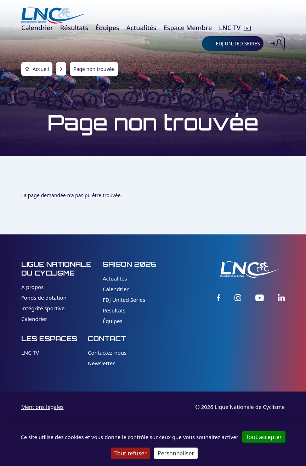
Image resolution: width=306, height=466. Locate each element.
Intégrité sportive (42, 308)
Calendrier (34, 318)
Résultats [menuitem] (74, 27)
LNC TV (30, 352)
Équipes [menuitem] (107, 27)
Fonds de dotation (44, 297)
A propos (32, 286)
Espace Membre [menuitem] (188, 27)
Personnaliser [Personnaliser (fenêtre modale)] (176, 453)
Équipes (113, 320)
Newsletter (101, 363)
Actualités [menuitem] (141, 27)
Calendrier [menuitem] (37, 27)
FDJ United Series (124, 299)
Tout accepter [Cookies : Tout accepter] (264, 437)
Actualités (115, 278)
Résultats (114, 310)
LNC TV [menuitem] (229, 27)
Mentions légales (42, 406)
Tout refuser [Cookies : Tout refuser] (130, 453)
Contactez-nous (107, 352)
